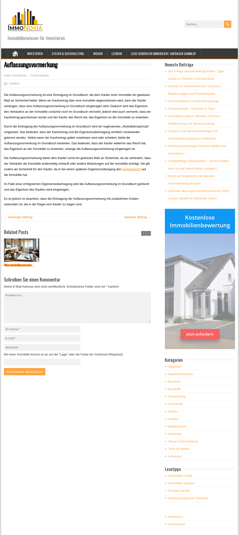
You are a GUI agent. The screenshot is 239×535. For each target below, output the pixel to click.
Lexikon (117, 53)
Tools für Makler (179, 449)
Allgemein (174, 366)
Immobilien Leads (180, 475)
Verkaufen (175, 456)
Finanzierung (177, 396)
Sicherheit (175, 434)
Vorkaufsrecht (131, 169)
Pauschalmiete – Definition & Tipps (191, 108)
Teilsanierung (124, 265)
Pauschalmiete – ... (15, 265)
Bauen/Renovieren (180, 374)
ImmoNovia (19, 75)
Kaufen (173, 411)
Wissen (97, 53)
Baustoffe (174, 389)
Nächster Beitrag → (137, 217)
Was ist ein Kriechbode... (93, 265)
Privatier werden (179, 490)
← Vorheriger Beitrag (18, 217)
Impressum (175, 516)
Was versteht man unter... (56, 265)
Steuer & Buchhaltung (68, 53)
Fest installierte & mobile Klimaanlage (193, 101)
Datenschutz (176, 524)
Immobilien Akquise (181, 483)
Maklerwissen (177, 426)
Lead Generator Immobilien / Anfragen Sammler (163, 53)
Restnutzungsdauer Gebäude (188, 498)
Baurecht (174, 381)
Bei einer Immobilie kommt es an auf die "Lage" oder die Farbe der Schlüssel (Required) (63, 360)
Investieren (35, 53)
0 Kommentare (39, 75)
